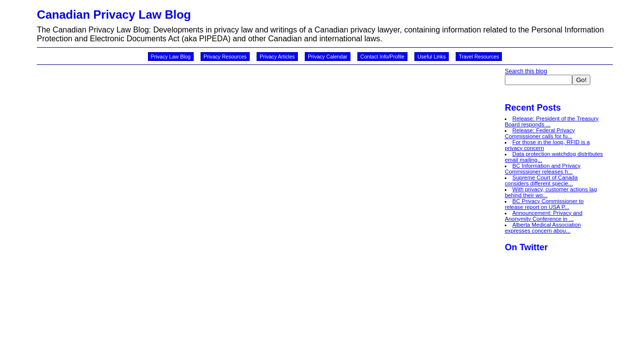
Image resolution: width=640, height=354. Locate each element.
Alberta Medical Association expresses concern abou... (543, 228)
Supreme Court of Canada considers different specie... (541, 180)
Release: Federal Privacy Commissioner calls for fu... (540, 133)
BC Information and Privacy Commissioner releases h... (543, 169)
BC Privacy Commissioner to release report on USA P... (544, 204)
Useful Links (431, 56)
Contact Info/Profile (382, 56)
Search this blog (526, 71)
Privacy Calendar (327, 56)
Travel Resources (479, 56)
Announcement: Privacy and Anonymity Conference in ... (543, 216)
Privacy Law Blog (171, 56)
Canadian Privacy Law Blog (114, 14)
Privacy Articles (277, 56)
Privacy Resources (225, 56)
